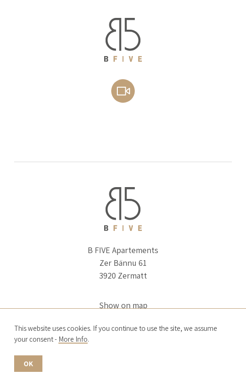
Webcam (123, 91)
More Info (73, 339)
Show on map (123, 305)
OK (28, 363)
